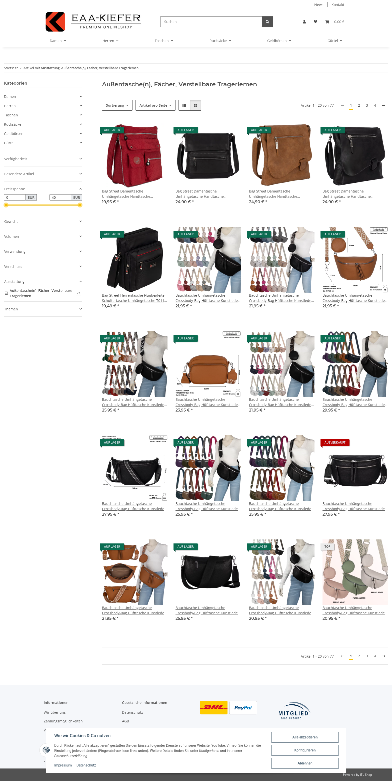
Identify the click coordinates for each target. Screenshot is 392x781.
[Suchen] (211, 21)
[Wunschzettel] (315, 21)
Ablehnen (305, 763)
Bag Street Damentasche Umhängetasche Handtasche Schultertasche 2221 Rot (126, 194)
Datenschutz (86, 765)
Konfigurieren (305, 750)
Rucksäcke (12, 124)
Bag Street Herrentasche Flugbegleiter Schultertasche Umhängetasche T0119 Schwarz (134, 298)
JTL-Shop (366, 774)
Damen (10, 96)
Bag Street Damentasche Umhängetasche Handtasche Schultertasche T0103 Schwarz (201, 194)
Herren (10, 105)
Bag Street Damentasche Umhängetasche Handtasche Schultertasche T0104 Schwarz (348, 194)
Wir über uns (55, 712)
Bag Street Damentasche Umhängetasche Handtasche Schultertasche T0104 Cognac (273, 194)
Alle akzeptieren (305, 737)
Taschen (11, 115)
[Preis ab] (15, 197)
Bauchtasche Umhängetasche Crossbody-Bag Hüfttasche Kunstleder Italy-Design (207, 298)
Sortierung (115, 105)
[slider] (6, 205)
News (319, 4)
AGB (125, 721)
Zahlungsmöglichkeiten (63, 721)
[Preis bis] (60, 197)
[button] (304, 21)
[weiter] (383, 105)
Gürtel (9, 142)
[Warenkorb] (334, 21)
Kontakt (338, 4)
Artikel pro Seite (153, 105)
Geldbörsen (14, 133)
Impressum (63, 765)
